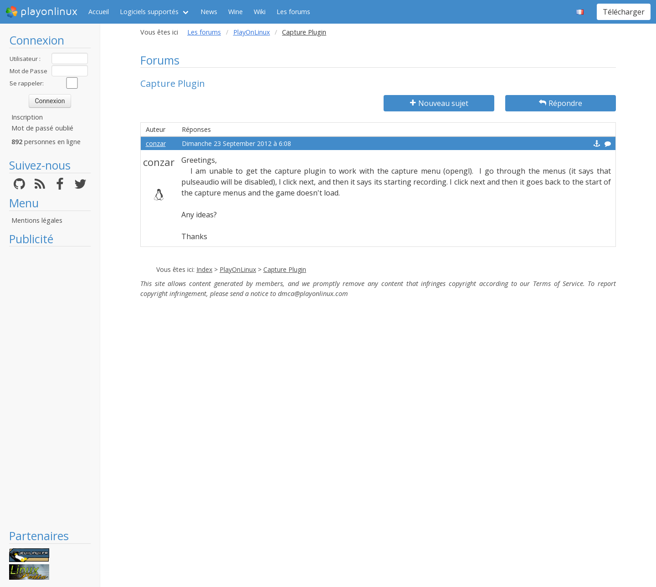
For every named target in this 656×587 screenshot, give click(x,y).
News (208, 11)
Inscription (27, 117)
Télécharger (624, 12)
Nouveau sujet (439, 103)
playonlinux (41, 11)
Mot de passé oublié (42, 128)
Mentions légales (36, 220)
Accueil (98, 11)
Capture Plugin (284, 269)
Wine (235, 11)
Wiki (260, 11)
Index (204, 269)
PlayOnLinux (251, 32)
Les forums (293, 11)
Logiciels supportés (149, 11)
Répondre (560, 103)
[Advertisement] (50, 387)
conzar (156, 143)
